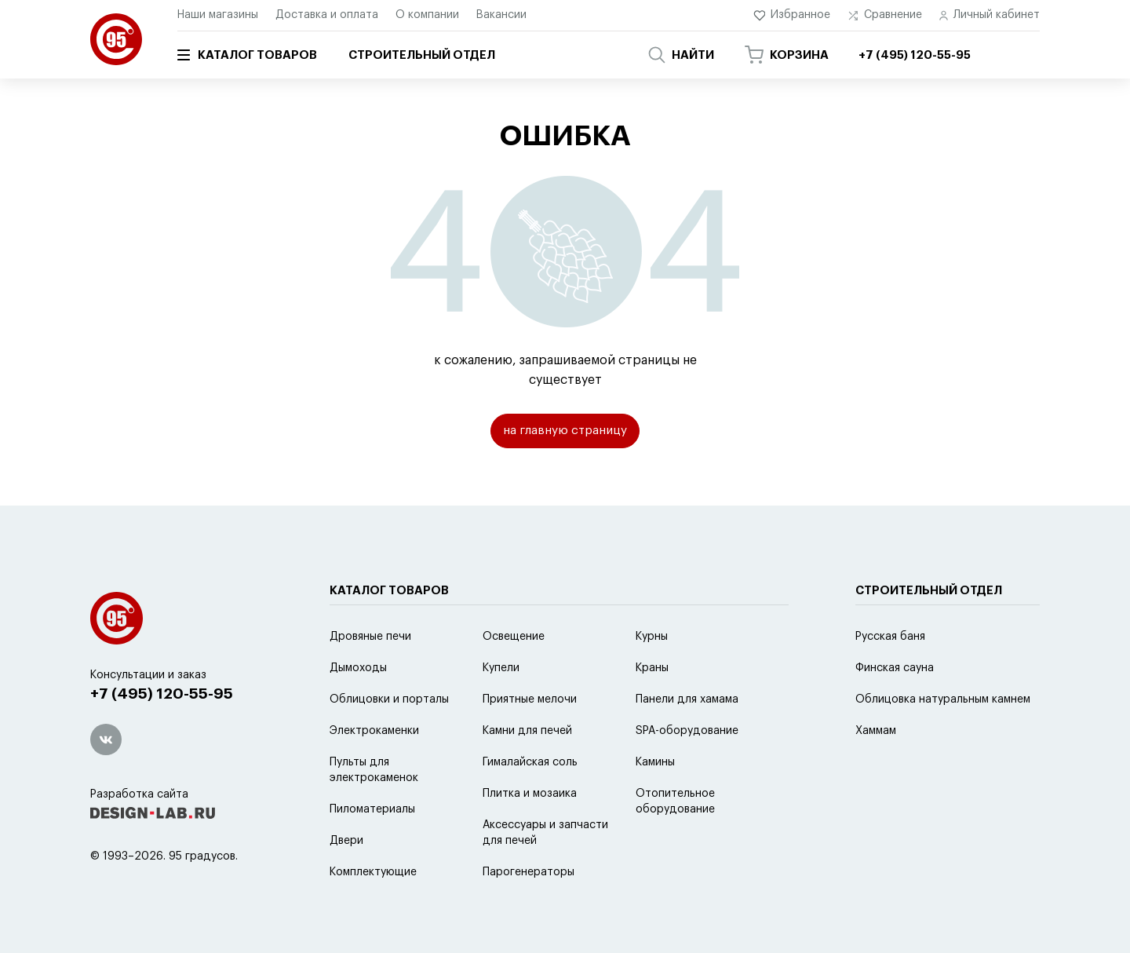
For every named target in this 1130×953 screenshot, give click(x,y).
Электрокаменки (374, 770)
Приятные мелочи (530, 738)
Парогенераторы (528, 911)
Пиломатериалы (372, 848)
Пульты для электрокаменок (374, 809)
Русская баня (890, 675)
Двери (346, 879)
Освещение (514, 675)
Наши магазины (217, 14)
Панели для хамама (687, 738)
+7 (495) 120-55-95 (165, 734)
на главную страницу (565, 432)
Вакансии (501, 14)
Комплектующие (373, 911)
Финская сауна (894, 707)
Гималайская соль (530, 801)
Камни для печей (527, 770)
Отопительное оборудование (675, 840)
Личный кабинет (989, 15)
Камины (655, 801)
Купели (501, 707)
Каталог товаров (247, 55)
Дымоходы (358, 707)
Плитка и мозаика (530, 832)
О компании (427, 14)
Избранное (792, 15)
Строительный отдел (421, 55)
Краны (652, 707)
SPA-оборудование (687, 770)
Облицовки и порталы (389, 738)
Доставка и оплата (326, 14)
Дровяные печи (370, 675)
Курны (652, 675)
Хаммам (875, 770)
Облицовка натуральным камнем (942, 738)
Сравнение (885, 15)
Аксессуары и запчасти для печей (545, 872)
